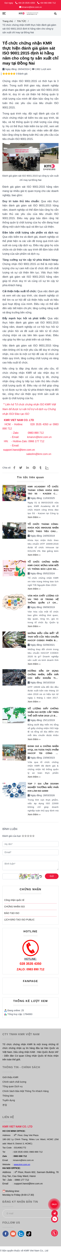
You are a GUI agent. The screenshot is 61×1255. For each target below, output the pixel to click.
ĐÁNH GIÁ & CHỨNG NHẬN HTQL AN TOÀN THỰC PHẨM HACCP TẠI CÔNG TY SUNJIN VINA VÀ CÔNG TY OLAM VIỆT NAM (43, 750)
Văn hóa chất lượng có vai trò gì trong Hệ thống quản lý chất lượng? (43, 599)
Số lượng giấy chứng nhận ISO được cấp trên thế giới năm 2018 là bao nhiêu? (43, 712)
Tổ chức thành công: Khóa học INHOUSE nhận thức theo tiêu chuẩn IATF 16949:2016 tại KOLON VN (43, 528)
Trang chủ (7, 21)
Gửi (52, 876)
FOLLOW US (11, 1222)
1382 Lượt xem (41, 69)
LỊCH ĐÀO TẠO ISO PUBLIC (19, 919)
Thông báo (8, 1095)
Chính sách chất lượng (14, 1082)
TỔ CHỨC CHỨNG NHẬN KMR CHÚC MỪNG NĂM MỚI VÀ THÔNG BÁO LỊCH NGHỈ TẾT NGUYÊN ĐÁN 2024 (43, 566)
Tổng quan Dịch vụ (12, 1086)
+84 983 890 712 (46, 3)
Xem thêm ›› (34, 517)
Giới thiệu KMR (10, 1077)
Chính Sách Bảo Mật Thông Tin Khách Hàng (25, 1091)
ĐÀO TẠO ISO (11, 913)
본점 (4, 1105)
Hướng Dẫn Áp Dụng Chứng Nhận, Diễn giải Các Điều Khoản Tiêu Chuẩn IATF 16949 (43, 675)
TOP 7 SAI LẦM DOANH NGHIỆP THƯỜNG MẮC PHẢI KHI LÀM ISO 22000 (43, 787)
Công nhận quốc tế (14, 900)
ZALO (54, 1204)
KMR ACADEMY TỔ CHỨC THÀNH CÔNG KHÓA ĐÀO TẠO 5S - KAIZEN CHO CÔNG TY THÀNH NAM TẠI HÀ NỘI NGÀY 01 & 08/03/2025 (43, 490)
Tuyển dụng (8, 1100)
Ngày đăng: (9, 69)
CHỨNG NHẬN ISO (14, 906)
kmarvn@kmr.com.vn (30, 7)
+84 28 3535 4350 (25, 3)
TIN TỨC (21, 21)
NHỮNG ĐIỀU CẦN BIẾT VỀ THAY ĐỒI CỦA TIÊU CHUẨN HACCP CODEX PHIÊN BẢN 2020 (43, 637)
